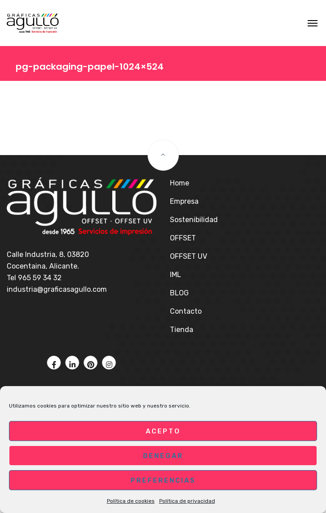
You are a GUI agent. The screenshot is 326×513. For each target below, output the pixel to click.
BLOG (179, 293)
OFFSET (183, 238)
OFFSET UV (188, 256)
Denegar (163, 456)
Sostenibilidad (194, 219)
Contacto (186, 311)
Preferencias (163, 480)
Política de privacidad (187, 501)
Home (179, 183)
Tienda (181, 329)
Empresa (184, 201)
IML (175, 274)
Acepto (163, 431)
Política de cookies (131, 501)
